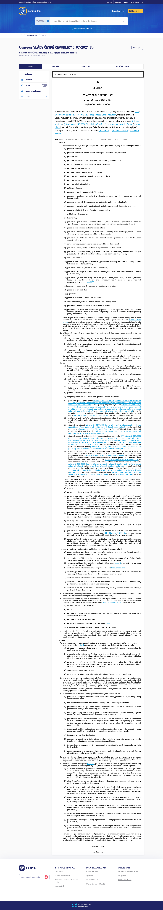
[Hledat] (124, 21)
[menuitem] (118, 11)
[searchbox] (85, 21)
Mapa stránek (59, 886)
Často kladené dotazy (62, 876)
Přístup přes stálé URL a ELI (95, 884)
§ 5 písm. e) (103, 130)
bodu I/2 (109, 623)
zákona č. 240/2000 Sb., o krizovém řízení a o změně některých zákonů (99, 124)
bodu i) (118, 563)
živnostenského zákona (111, 602)
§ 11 (122, 436)
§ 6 (65, 124)
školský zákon (74, 472)
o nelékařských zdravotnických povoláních (116, 411)
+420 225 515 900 (124, 880)
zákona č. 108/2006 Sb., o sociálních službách (91, 415)
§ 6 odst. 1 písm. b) (120, 130)
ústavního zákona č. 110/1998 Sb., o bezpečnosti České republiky (86, 115)
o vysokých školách (124, 474)
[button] (30, 66)
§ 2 (106, 533)
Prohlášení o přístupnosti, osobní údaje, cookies (66, 881)
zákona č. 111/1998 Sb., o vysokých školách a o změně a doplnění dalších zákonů (104, 473)
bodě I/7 (90, 282)
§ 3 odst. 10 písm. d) (98, 446)
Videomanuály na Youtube (34, 877)
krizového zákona (118, 568)
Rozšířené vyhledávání (82, 29)
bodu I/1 (90, 764)
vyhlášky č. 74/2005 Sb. (117, 533)
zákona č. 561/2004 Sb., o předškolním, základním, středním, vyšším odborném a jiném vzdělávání (104, 469)
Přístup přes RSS (92, 871)
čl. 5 (137, 111)
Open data (89, 876)
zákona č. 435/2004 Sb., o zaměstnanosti (121, 460)
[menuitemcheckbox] (34, 85)
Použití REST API (92, 880)
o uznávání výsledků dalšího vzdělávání (106, 466)
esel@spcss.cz (123, 876)
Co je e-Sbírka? (60, 871)
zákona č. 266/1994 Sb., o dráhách (92, 429)
